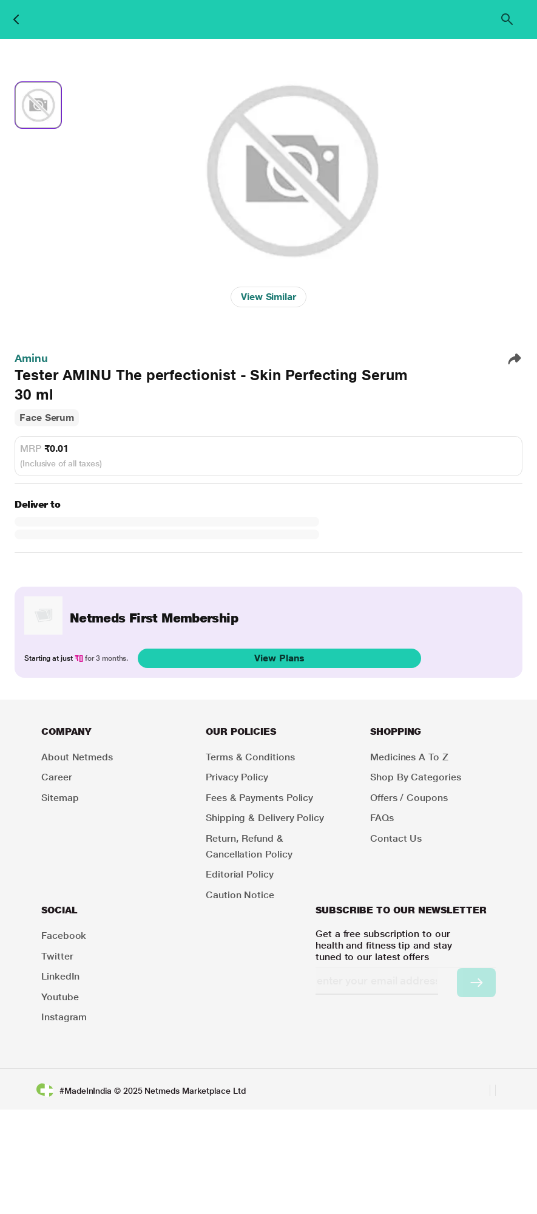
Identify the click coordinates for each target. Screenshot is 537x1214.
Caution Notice (240, 895)
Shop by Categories (415, 777)
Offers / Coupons (409, 797)
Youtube (59, 997)
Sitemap (59, 797)
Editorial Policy (240, 874)
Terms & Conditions (250, 757)
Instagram (64, 1017)
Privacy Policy (237, 777)
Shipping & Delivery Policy (265, 818)
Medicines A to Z (409, 757)
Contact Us (396, 838)
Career (56, 777)
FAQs (382, 818)
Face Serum (46, 417)
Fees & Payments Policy (259, 797)
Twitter (57, 956)
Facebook (63, 935)
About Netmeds (77, 757)
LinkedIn (60, 976)
